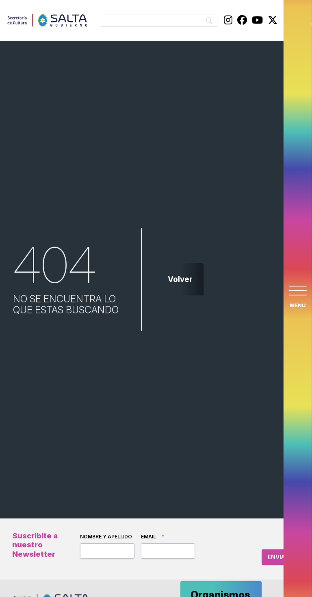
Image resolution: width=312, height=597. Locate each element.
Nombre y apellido (106, 537)
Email (153, 536)
